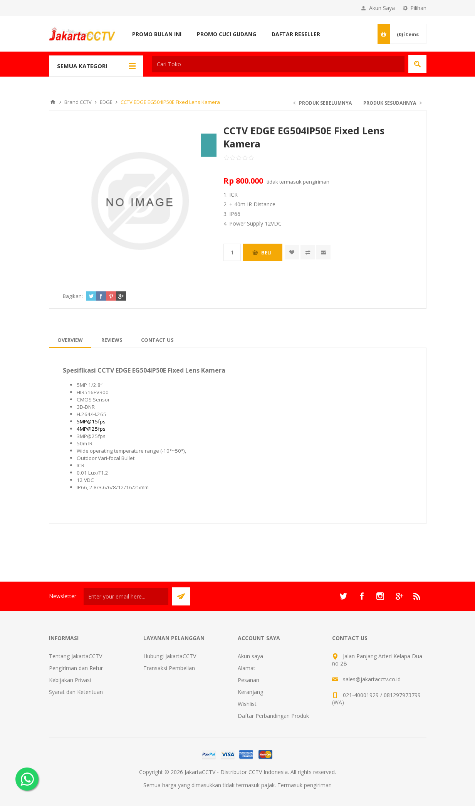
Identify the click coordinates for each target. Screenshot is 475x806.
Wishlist (247, 703)
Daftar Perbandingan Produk (273, 715)
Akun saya (250, 656)
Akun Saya (382, 8)
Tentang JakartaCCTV (75, 656)
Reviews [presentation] (112, 339)
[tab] (70, 340)
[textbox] (278, 64)
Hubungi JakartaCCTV (169, 656)
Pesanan (248, 680)
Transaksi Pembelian (169, 668)
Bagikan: (73, 296)
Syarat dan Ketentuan (76, 692)
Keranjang (250, 692)
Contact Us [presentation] (157, 339)
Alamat (246, 668)
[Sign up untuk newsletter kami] (126, 596)
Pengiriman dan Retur (76, 668)
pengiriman (316, 181)
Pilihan (418, 8)
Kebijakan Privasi (70, 680)
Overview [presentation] (70, 339)
